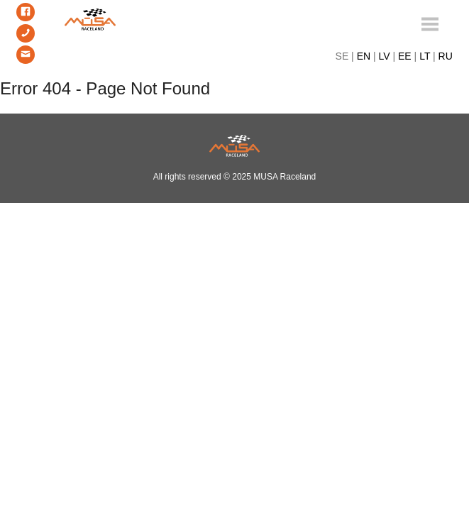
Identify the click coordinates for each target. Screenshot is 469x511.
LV (384, 56)
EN (363, 56)
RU (445, 56)
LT (424, 56)
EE (405, 56)
